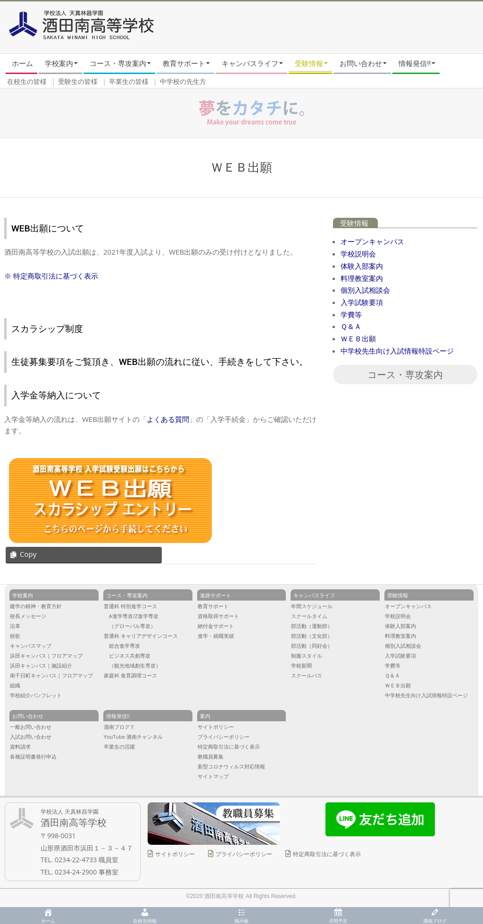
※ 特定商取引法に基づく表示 (51, 275)
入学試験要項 (362, 302)
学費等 (351, 314)
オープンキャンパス (372, 241)
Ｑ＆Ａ (351, 326)
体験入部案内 (362, 266)
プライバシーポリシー (244, 854)
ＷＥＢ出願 (358, 338)
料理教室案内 (362, 278)
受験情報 (354, 223)
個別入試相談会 (365, 290)
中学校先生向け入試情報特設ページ (397, 350)
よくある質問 (168, 419)
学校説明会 (358, 253)
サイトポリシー (175, 854)
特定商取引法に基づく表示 (327, 854)
